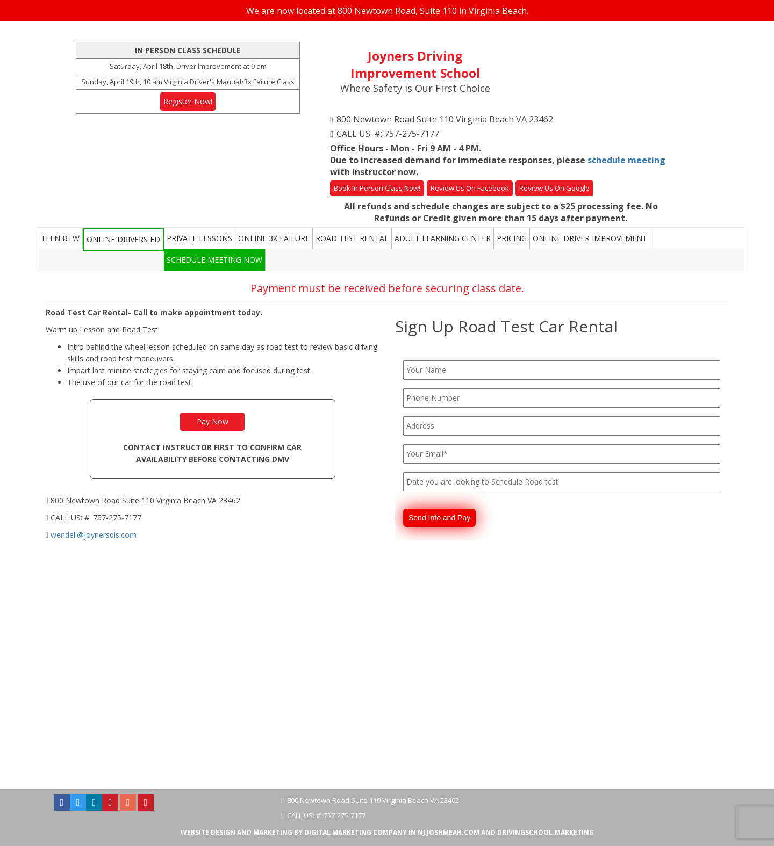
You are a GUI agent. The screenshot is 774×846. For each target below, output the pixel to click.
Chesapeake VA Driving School (408, 765)
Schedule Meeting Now (214, 260)
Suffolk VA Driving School (498, 765)
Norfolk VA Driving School (221, 765)
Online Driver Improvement (590, 238)
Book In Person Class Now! (377, 188)
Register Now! (187, 101)
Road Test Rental (352, 238)
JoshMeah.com (453, 832)
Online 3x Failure (274, 238)
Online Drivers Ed (123, 239)
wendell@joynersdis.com (94, 535)
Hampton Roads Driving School (127, 765)
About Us (60, 765)
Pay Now (212, 421)
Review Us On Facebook (470, 188)
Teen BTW (60, 238)
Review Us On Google (554, 188)
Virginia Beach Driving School (311, 765)
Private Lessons (199, 238)
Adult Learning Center (443, 238)
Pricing (512, 238)
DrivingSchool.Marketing (545, 832)
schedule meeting (626, 160)
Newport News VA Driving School (593, 765)
